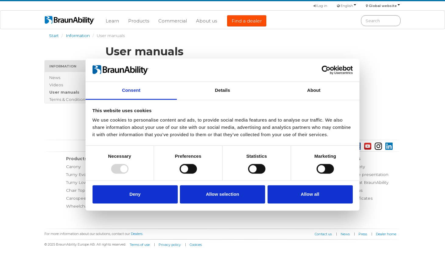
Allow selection (222, 194)
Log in (320, 6)
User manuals (64, 92)
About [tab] (314, 90)
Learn (112, 21)
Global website (384, 6)
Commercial (172, 21)
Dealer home (386, 234)
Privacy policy (170, 245)
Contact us (323, 234)
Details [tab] (222, 90)
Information (78, 35)
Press (363, 234)
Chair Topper (79, 190)
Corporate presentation (364, 174)
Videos (56, 84)
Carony (73, 166)
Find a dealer (247, 21)
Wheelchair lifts (82, 206)
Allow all (310, 194)
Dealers (136, 234)
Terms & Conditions (68, 99)
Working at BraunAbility (364, 182)
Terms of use (140, 245)
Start (54, 35)
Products (138, 21)
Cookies (196, 245)
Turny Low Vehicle (84, 182)
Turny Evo (76, 174)
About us (206, 21)
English (348, 6)
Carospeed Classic (85, 198)
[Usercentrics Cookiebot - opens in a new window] (326, 69)
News (54, 77)
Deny (135, 194)
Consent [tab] (131, 90)
